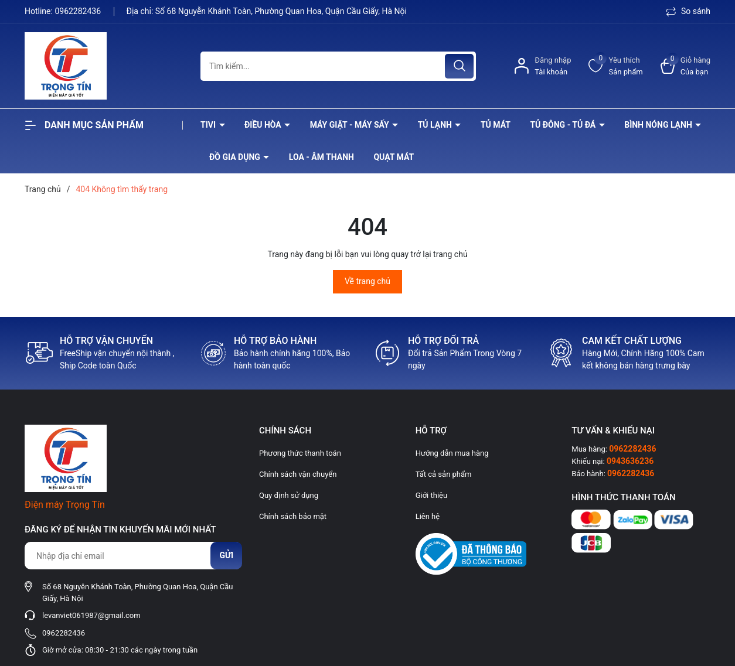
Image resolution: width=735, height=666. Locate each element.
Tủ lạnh (436, 124)
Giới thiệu (431, 495)
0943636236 (630, 461)
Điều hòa (263, 124)
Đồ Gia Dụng (235, 157)
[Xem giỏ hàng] (685, 65)
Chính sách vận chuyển (297, 474)
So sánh (688, 11)
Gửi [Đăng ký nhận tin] (226, 555)
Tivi (209, 124)
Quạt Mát (393, 157)
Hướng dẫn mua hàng (452, 453)
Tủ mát (496, 124)
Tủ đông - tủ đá (563, 124)
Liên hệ (428, 516)
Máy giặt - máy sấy (350, 124)
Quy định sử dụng (288, 495)
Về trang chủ (367, 281)
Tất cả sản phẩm (444, 474)
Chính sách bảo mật (292, 516)
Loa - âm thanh (321, 157)
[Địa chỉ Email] (133, 555)
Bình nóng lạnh (659, 124)
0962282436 (79, 11)
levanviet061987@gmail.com (91, 615)
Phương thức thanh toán (300, 453)
